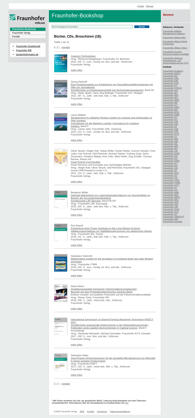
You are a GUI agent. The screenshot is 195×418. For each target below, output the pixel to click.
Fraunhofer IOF (170, 151)
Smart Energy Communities (85, 162)
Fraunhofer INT (170, 148)
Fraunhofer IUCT (171, 185)
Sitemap (150, 6)
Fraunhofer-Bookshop (24, 29)
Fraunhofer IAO (170, 97)
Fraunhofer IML (170, 144)
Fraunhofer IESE (171, 112)
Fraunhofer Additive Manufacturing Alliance (174, 32)
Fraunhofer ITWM (171, 182)
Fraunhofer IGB (170, 122)
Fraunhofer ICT (170, 105)
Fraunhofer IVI (170, 187)
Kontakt (16, 36)
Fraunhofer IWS (170, 194)
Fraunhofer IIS (170, 127)
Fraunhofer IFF (170, 117)
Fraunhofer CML (171, 78)
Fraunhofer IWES (171, 197)
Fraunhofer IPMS (171, 161)
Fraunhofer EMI (170, 80)
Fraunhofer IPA (170, 156)
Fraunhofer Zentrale (172, 221)
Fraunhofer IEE (170, 110)
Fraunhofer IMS (170, 146)
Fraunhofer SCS (171, 211)
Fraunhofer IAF (170, 93)
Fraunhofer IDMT (171, 107)
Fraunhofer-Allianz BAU (174, 37)
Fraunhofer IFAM (171, 114)
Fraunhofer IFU (170, 119)
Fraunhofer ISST (171, 173)
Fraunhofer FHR (171, 83)
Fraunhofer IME (170, 139)
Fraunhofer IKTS (171, 134)
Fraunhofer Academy (173, 71)
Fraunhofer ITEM (171, 180)
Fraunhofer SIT (170, 214)
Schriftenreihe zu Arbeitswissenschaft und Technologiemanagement (107, 90)
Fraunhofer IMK (170, 141)
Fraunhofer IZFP (171, 202)
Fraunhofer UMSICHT (173, 216)
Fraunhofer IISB (170, 129)
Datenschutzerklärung (120, 411)
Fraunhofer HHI (170, 90)
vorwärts (65, 47)
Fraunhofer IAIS (170, 95)
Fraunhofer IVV (170, 190)
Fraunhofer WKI (170, 219)
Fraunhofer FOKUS (172, 88)
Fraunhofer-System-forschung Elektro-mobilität (176, 52)
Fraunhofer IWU (170, 199)
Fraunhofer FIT (170, 85)
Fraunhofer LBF (170, 207)
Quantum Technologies (83, 56)
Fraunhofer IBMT (171, 100)
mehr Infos (76, 70)
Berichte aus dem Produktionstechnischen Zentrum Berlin (102, 291)
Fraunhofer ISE (170, 168)
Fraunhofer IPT (170, 163)
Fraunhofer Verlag (21, 33)
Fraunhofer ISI (170, 170)
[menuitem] (28, 29)
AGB (82, 411)
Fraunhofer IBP (170, 102)
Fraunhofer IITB (170, 131)
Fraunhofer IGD (170, 124)
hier (126, 403)
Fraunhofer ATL (170, 76)
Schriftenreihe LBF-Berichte (86, 200)
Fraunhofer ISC (170, 165)
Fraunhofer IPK (170, 158)
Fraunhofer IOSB (171, 153)
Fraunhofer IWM (171, 192)
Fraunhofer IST (170, 175)
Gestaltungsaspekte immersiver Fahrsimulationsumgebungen (104, 289)
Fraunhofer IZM (170, 204)
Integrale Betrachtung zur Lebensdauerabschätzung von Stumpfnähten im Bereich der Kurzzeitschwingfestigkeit (110, 196)
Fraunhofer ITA (170, 178)
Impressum (102, 411)
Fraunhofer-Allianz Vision (175, 48)
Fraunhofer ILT (170, 136)
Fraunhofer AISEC (172, 73)
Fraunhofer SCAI (171, 209)
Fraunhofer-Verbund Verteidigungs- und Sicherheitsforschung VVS (175, 60)
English (140, 6)
